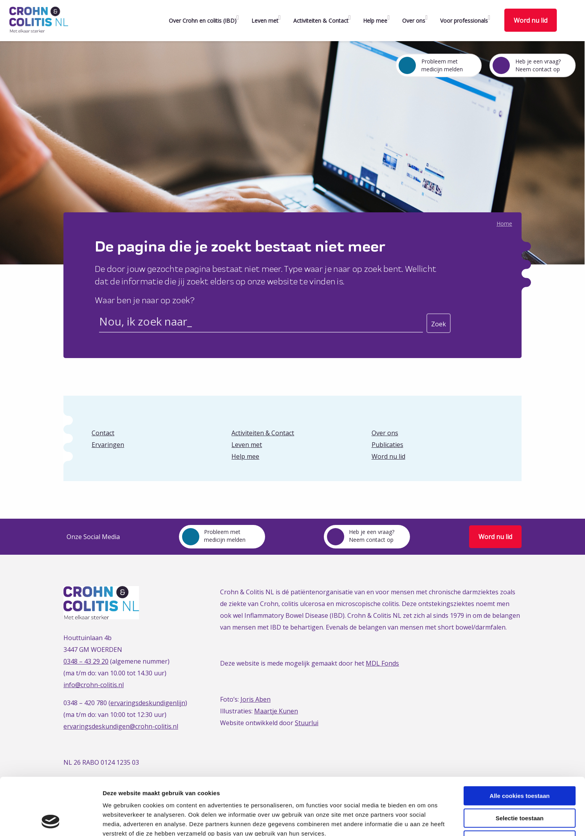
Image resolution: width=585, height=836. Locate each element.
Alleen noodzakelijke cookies (519, 786)
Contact (103, 433)
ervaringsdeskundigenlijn (147, 702)
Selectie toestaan (520, 764)
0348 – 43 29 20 (85, 661)
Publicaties (387, 444)
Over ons (413, 20)
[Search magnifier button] (438, 323)
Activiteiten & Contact (320, 20)
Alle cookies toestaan (519, 742)
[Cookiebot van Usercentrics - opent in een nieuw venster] (50, 821)
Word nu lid (530, 20)
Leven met (264, 20)
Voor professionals (464, 20)
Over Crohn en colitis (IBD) (203, 20)
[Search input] (261, 323)
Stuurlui (306, 722)
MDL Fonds (382, 663)
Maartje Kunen (276, 711)
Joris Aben (255, 699)
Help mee (375, 20)
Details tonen (423, 820)
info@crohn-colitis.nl (93, 684)
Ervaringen (108, 444)
